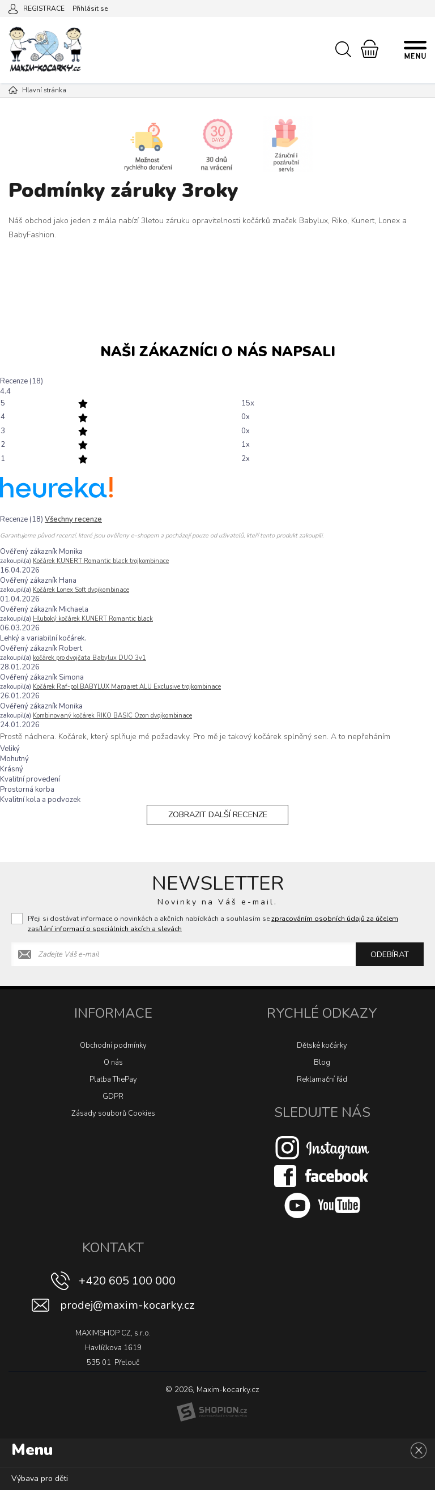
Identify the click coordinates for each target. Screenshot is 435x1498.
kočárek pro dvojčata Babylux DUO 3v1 (89, 658)
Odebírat (389, 962)
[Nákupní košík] (369, 49)
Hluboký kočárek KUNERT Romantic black (93, 618)
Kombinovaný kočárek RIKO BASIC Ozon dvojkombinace (112, 715)
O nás (113, 1070)
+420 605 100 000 (127, 1288)
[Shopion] (212, 1420)
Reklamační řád (322, 1087)
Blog (322, 1070)
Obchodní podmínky (113, 1053)
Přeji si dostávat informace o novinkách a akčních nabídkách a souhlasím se (213, 931)
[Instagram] (322, 1155)
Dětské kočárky (322, 1053)
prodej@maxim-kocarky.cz (127, 1313)
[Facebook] (322, 1184)
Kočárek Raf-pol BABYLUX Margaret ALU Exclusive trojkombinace (127, 686)
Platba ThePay (113, 1087)
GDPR (113, 1104)
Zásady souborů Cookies (113, 1121)
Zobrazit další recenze (217, 819)
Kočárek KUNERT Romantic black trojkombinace (101, 561)
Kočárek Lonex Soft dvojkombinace (81, 590)
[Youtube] (322, 1213)
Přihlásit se (90, 8)
